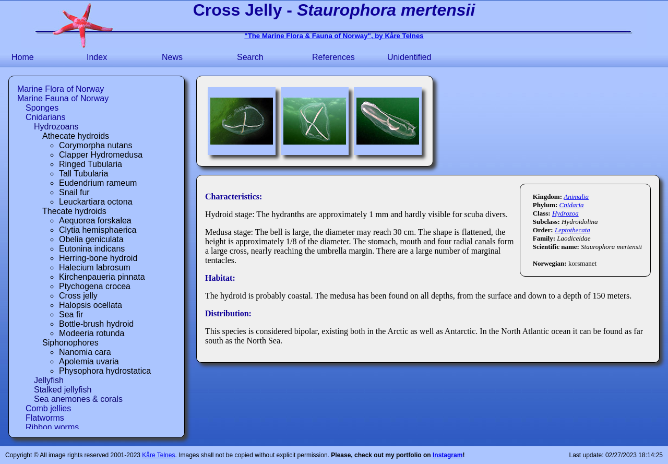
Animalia (576, 196)
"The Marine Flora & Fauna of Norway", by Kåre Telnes (333, 36)
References (333, 57)
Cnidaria (571, 205)
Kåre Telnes (158, 455)
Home (22, 57)
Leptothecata (572, 230)
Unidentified (409, 57)
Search (250, 57)
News (172, 57)
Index (97, 57)
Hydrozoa (565, 213)
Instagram (447, 455)
